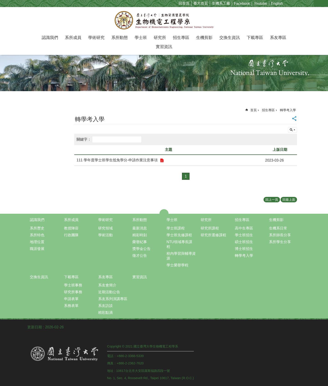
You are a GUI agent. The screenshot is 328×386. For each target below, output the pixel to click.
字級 (317, 3)
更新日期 (34, 327)
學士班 (141, 37)
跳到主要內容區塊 (2, 2)
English (277, 3)
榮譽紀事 (139, 242)
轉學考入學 (288, 110)
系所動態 (119, 37)
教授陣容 (71, 228)
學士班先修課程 (179, 235)
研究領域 (105, 228)
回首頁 (184, 3)
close (164, 211)
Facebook (242, 3)
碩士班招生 (244, 242)
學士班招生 (244, 235)
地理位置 (37, 242)
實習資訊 (164, 46)
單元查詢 (292, 130)
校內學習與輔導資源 (181, 256)
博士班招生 (244, 249)
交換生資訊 (229, 37)
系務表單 (71, 306)
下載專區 (255, 37)
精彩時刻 (139, 235)
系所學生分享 (280, 242)
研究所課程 (210, 228)
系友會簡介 (107, 285)
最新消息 (139, 228)
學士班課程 (176, 228)
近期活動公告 (109, 292)
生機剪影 (204, 37)
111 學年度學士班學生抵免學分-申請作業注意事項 (118, 160)
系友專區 (278, 37)
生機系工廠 (221, 3)
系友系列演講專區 (112, 299)
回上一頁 (271, 199)
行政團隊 (71, 235)
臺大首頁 (200, 3)
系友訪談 (105, 306)
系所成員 (73, 37)
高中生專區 (244, 228)
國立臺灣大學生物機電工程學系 (164, 20)
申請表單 (71, 299)
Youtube (260, 3)
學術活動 (105, 235)
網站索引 (324, 3)
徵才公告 (139, 255)
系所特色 (37, 235)
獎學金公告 (141, 249)
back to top (311, 365)
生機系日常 (278, 228)
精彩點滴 (105, 312)
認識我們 (50, 37)
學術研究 (96, 37)
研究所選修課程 (213, 235)
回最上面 (288, 199)
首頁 (253, 110)
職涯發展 (37, 249)
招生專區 (181, 37)
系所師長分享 (280, 235)
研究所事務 (73, 292)
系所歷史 (37, 228)
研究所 (160, 37)
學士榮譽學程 (177, 265)
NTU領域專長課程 (179, 244)
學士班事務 (73, 285)
